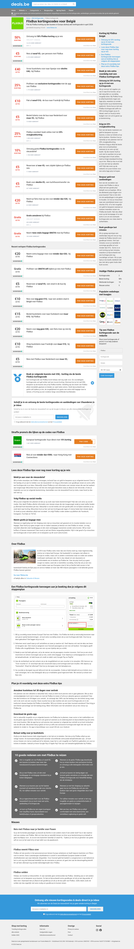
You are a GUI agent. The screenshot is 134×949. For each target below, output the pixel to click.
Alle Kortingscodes (38, 18)
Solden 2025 (15, 935)
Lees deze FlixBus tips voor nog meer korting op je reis (110, 49)
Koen (94, 45)
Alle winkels (15, 932)
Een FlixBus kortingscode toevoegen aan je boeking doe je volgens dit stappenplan (110, 57)
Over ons (42, 929)
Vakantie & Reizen (32, 578)
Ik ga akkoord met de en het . (39, 422)
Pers (69, 932)
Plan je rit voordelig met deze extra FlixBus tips (110, 65)
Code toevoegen (107, 375)
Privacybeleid (57, 422)
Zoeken (74, 4)
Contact (70, 935)
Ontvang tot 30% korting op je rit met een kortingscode (110, 42)
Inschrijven (62, 417)
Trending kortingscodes (19, 929)
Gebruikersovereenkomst (39, 422)
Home (28, 18)
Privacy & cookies (73, 929)
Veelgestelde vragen (46, 932)
